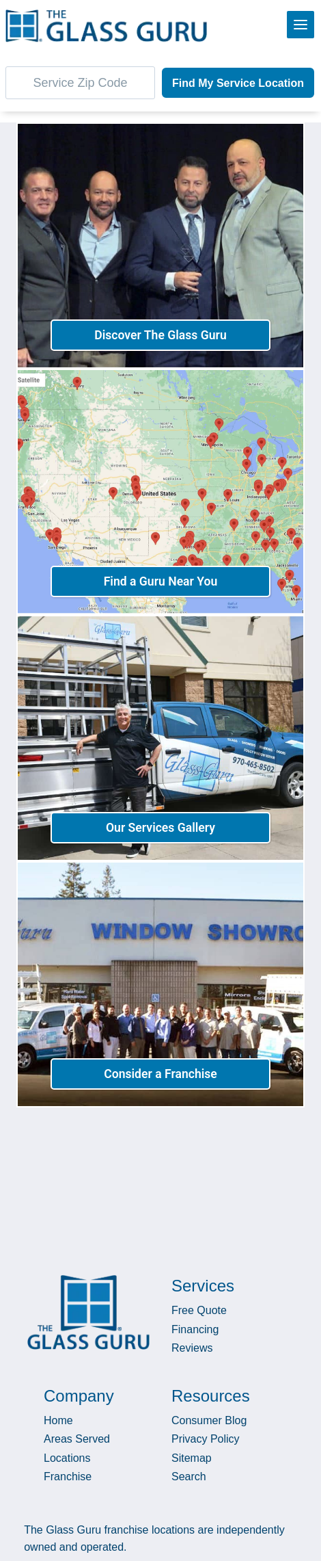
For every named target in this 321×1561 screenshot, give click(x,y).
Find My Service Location (238, 83)
